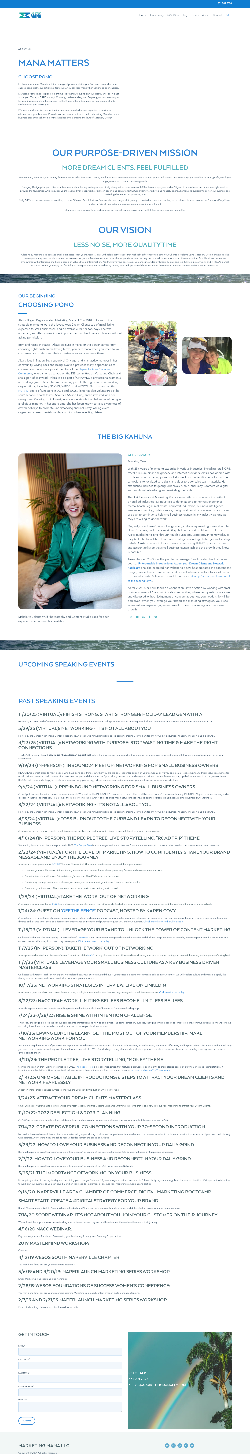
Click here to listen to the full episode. (163, 896)
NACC (90, 930)
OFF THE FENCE (79, 884)
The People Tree (83, 819)
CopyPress (82, 912)
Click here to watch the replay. (94, 915)
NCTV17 (23, 364)
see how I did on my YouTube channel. (151, 1044)
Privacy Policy (25, 1445)
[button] (178, 15)
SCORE (56, 839)
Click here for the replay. (172, 966)
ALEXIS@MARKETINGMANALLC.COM (158, 1359)
